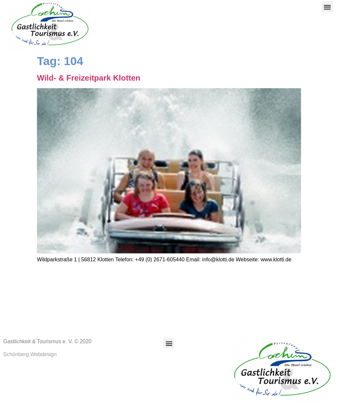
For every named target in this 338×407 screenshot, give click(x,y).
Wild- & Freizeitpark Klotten (88, 77)
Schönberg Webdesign (30, 354)
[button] (327, 7)
